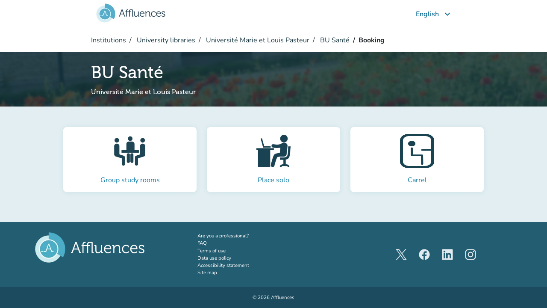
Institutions (108, 40)
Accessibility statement (223, 265)
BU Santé (334, 40)
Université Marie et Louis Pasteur (256, 40)
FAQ (202, 243)
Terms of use (211, 250)
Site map (207, 272)
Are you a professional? (233, 235)
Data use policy (214, 258)
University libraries (165, 40)
